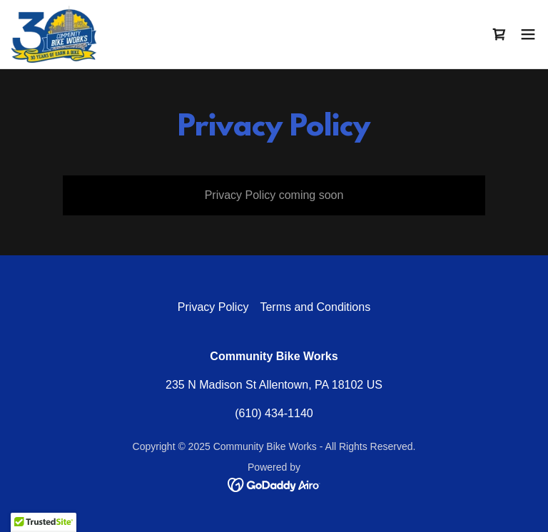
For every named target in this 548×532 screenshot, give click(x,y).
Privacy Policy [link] (213, 307)
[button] (528, 34)
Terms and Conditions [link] (315, 307)
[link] (54, 34)
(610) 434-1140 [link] (274, 413)
